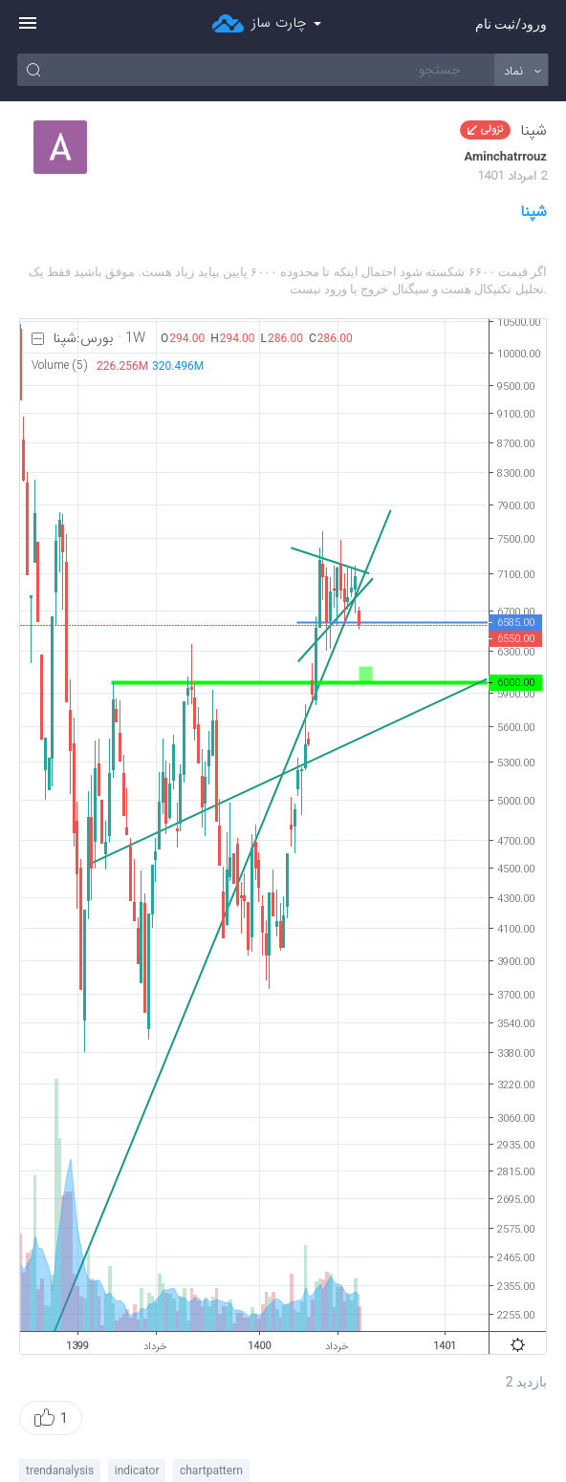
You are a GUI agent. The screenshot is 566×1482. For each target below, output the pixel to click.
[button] (50, 1418)
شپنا (533, 212)
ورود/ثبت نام (511, 24)
